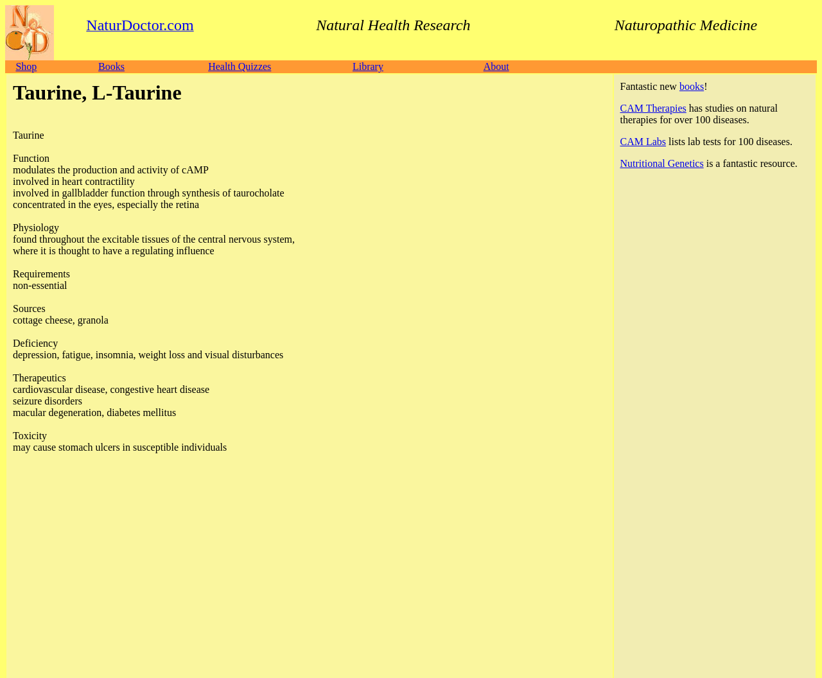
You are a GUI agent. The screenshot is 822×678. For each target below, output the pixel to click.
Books (111, 66)
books (691, 86)
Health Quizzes (239, 66)
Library (368, 66)
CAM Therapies (653, 108)
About (496, 66)
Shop (26, 66)
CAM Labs (643, 141)
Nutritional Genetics (662, 163)
